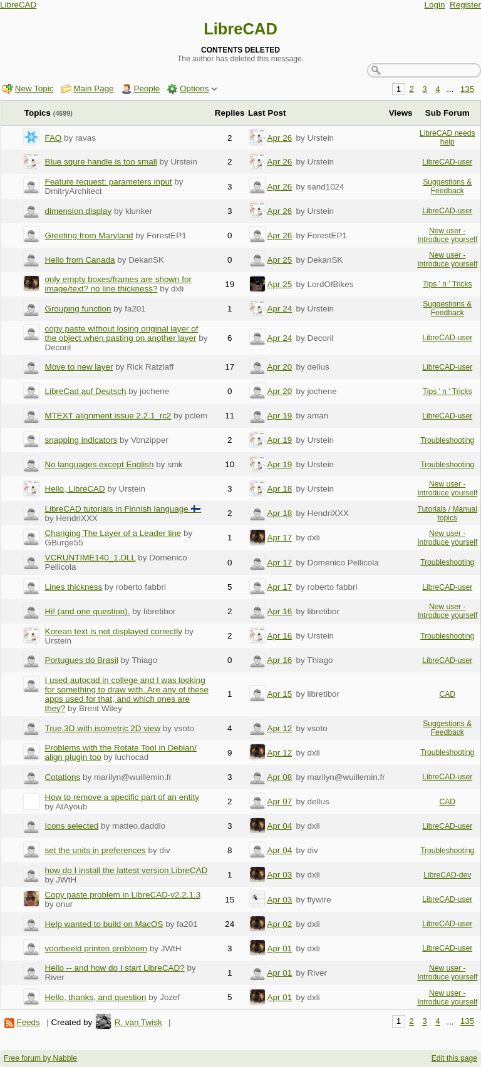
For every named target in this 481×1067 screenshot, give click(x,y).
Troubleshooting (447, 440)
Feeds (27, 1022)
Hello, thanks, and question (95, 997)
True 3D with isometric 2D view (102, 728)
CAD (447, 694)
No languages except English (98, 464)
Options (194, 88)
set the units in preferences (94, 850)
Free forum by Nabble (40, 1058)
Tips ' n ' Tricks (447, 284)
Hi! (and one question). (87, 611)
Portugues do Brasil (81, 660)
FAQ (52, 138)
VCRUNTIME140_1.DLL (89, 557)
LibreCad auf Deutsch (85, 391)
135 (467, 89)
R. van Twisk (138, 1022)
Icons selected (71, 826)
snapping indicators (80, 440)
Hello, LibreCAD (74, 488)
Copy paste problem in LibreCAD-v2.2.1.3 (122, 894)
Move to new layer (78, 367)
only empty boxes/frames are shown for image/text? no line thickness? (118, 284)
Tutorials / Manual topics (447, 513)
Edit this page (454, 1058)
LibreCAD (18, 4)
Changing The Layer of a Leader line (112, 533)
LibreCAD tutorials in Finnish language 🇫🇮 (122, 508)
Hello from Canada (79, 260)
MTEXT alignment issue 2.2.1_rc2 (107, 415)
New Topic (34, 88)
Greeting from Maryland (88, 235)
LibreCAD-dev (447, 875)
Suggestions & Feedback (447, 186)
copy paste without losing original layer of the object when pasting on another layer (121, 333)
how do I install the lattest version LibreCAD (125, 870)
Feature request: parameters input (108, 181)
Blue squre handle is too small (100, 161)
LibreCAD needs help (447, 137)
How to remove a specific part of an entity (121, 797)
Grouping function (77, 308)
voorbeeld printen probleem (95, 948)
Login (435, 4)
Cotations (62, 777)
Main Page (93, 88)
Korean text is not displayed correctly (113, 631)
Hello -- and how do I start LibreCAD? (114, 968)
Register (465, 4)
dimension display (77, 211)
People (146, 88)
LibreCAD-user (447, 162)
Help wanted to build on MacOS (103, 924)
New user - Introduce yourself (447, 235)
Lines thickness (73, 587)
